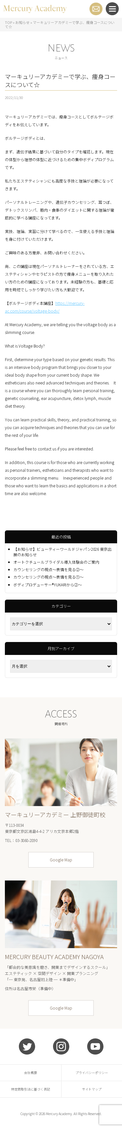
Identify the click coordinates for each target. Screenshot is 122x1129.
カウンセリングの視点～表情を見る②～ (48, 569)
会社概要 (30, 1072)
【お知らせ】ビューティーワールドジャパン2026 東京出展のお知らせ (62, 551)
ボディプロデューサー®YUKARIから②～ (47, 584)
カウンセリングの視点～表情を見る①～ (48, 577)
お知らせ (22, 22)
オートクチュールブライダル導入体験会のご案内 (56, 562)
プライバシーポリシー (91, 1072)
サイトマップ (92, 1089)
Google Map (61, 859)
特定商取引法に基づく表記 (30, 1089)
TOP (8, 22)
